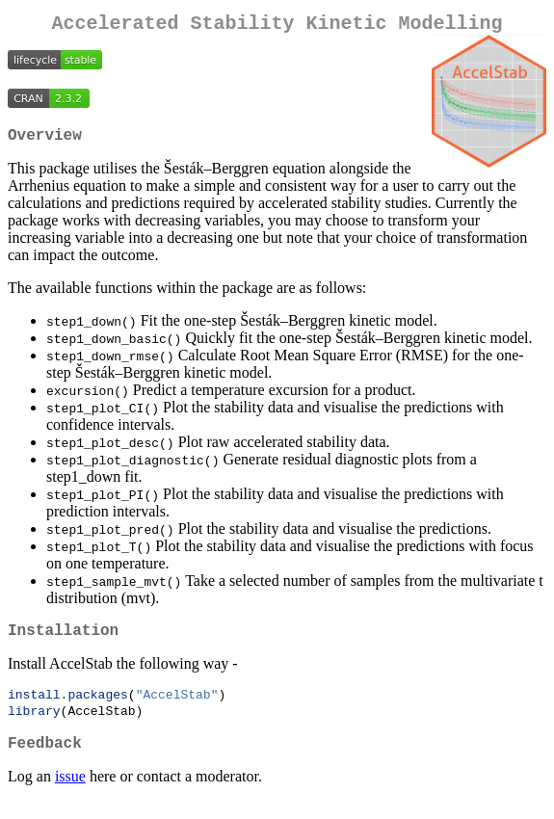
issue (70, 794)
